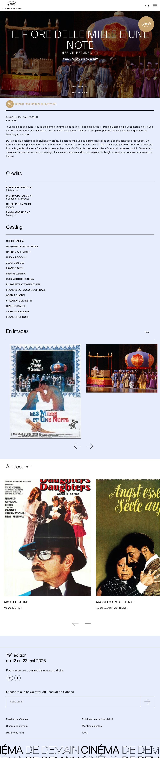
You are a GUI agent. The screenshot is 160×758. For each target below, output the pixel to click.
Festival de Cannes (17, 719)
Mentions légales (92, 726)
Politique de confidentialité (97, 719)
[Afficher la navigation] (154, 5)
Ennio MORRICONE (18, 212)
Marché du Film (15, 732)
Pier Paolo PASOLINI (19, 187)
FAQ (84, 732)
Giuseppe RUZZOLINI (19, 204)
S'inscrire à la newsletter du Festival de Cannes (40, 692)
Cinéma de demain (17, 726)
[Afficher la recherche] (147, 5)
